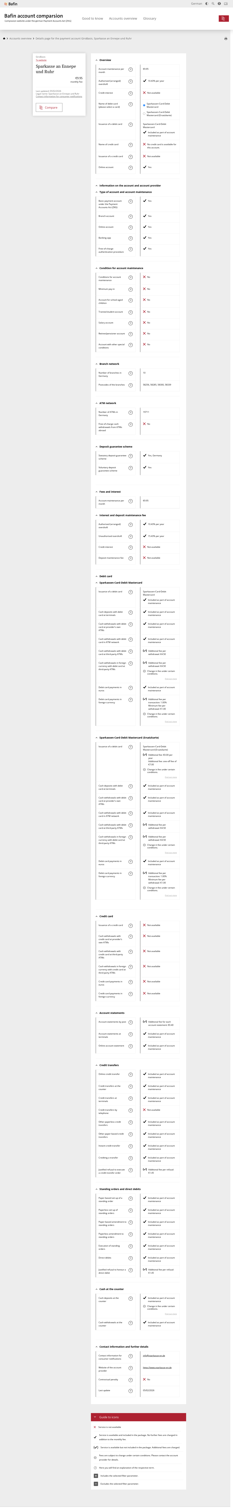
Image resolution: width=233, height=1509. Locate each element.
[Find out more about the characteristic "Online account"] (130, 168)
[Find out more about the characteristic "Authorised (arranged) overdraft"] (130, 81)
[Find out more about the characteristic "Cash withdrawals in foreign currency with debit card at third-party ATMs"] (130, 663)
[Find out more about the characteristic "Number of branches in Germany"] (130, 373)
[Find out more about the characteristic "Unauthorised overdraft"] (130, 537)
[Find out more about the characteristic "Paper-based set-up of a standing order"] (130, 1198)
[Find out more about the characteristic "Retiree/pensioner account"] (130, 334)
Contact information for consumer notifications (59, 96)
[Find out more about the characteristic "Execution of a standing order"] (130, 1246)
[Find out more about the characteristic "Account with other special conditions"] (130, 345)
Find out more (171, 678)
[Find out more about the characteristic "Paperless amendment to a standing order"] (130, 1234)
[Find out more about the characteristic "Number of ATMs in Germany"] (130, 412)
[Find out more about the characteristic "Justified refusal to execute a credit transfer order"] (130, 1170)
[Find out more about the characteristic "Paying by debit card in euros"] (130, 688)
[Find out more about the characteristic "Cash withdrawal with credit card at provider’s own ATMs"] (130, 936)
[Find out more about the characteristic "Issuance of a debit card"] (130, 124)
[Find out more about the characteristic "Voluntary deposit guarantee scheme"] (130, 468)
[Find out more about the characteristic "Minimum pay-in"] (130, 289)
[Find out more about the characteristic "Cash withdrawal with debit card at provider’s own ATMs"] (130, 624)
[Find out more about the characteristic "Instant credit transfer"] (130, 1146)
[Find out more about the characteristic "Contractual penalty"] (130, 1380)
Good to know (92, 18)
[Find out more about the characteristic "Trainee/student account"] (130, 312)
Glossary (149, 18)
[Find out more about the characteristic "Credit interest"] (130, 93)
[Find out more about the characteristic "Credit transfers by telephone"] (130, 1110)
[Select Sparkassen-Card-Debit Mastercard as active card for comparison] (144, 105)
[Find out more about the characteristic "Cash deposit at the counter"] (130, 1298)
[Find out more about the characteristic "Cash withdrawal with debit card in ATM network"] (130, 639)
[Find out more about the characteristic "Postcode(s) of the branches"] (130, 385)
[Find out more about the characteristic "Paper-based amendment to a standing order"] (130, 1222)
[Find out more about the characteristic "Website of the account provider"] (130, 1368)
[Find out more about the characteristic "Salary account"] (130, 323)
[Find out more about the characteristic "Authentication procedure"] (130, 249)
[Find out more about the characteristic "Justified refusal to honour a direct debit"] (130, 1270)
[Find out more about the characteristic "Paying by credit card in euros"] (130, 982)
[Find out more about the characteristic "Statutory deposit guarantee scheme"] (130, 456)
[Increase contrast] (207, 4)
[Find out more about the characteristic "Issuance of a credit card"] (130, 157)
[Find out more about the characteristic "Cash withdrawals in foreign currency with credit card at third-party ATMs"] (130, 967)
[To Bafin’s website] (10, 4)
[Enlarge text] (213, 3)
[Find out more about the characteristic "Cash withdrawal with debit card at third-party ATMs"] (130, 651)
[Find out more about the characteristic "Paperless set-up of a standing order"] (130, 1210)
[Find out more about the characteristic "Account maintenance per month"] (130, 69)
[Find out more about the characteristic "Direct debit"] (130, 1258)
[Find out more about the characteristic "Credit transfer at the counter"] (130, 1086)
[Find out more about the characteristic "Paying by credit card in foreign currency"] (130, 994)
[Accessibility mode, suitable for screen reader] (219, 4)
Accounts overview (123, 18)
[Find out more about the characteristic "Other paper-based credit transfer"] (130, 1134)
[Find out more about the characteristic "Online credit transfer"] (130, 1075)
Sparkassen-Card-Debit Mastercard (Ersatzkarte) (159, 114)
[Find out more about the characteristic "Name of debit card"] (130, 104)
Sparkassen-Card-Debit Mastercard (158, 105)
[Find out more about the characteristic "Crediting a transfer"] (130, 1158)
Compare (48, 108)
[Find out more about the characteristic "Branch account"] (130, 217)
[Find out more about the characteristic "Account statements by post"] (130, 1022)
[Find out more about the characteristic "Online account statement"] (130, 1046)
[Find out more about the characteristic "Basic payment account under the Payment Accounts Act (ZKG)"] (130, 201)
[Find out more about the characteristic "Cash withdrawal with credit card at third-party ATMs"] (130, 952)
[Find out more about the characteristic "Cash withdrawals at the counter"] (130, 1323)
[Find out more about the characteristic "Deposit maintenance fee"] (130, 558)
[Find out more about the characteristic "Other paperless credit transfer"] (130, 1122)
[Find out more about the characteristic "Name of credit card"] (130, 145)
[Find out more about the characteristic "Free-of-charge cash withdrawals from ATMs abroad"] (130, 424)
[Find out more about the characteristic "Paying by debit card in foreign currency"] (130, 700)
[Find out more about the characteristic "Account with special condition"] (130, 277)
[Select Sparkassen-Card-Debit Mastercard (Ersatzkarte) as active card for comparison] (144, 114)
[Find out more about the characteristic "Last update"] (130, 1391)
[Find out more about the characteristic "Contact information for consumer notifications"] (130, 1356)
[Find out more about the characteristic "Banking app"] (130, 238)
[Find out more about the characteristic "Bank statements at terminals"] (130, 1034)
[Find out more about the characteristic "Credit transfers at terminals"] (130, 1098)
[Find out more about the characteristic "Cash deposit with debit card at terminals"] (130, 612)
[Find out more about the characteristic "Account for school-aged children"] (130, 300)
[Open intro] (226, 3)
